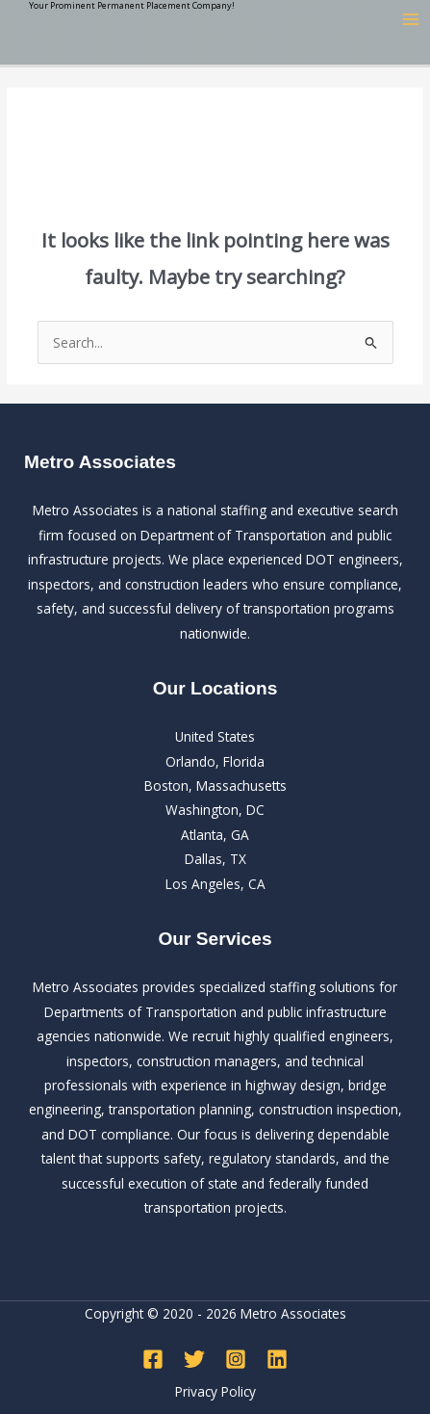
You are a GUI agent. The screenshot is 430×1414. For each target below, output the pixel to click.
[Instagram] (235, 1359)
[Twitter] (194, 1359)
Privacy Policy (215, 1391)
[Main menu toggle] (411, 19)
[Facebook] (153, 1359)
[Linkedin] (277, 1359)
